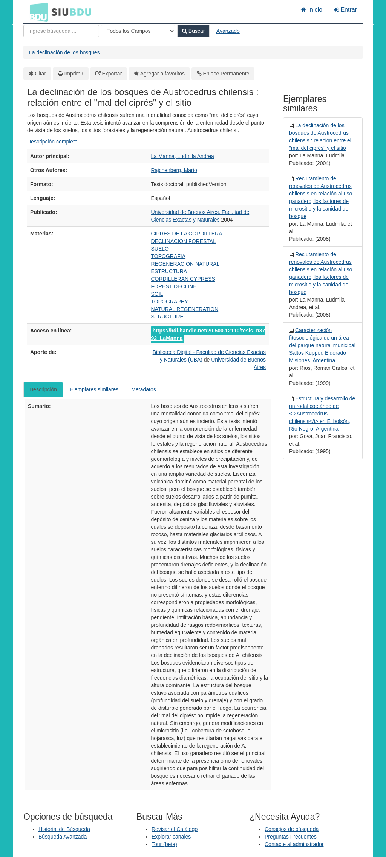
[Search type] (138, 31)
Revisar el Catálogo (175, 829)
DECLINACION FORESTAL (183, 241)
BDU (37, 12)
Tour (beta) (164, 844)
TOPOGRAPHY (169, 301)
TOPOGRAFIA (168, 256)
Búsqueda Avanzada (62, 837)
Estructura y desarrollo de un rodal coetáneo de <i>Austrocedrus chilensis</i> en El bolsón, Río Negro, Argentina (322, 413)
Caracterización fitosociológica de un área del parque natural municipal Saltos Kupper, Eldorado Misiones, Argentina (322, 345)
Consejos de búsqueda (292, 829)
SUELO (160, 249)
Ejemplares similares (94, 389)
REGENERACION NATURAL (185, 264)
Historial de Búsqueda (64, 829)
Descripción (43, 389)
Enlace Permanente (226, 74)
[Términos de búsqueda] (61, 31)
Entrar (345, 9)
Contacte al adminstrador (294, 844)
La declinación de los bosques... (66, 52)
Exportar (112, 74)
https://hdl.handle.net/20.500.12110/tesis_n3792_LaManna (208, 334)
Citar (40, 74)
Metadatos (143, 389)
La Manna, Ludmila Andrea (182, 156)
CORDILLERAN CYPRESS (183, 279)
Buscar (193, 31)
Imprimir (73, 74)
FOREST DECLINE (174, 286)
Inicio (311, 9)
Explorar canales (171, 837)
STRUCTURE (167, 317)
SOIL (157, 294)
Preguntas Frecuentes (291, 837)
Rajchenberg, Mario (174, 170)
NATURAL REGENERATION (185, 309)
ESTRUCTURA (169, 271)
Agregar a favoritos (162, 74)
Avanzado (228, 31)
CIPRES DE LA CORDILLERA (186, 234)
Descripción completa (52, 141)
